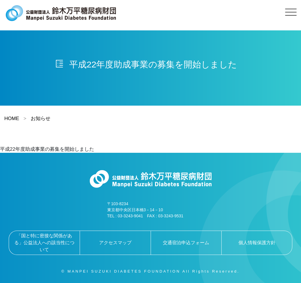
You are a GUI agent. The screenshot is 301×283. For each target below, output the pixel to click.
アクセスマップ (115, 242)
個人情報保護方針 (257, 242)
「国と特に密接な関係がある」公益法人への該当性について (44, 242)
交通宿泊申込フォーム (186, 242)
